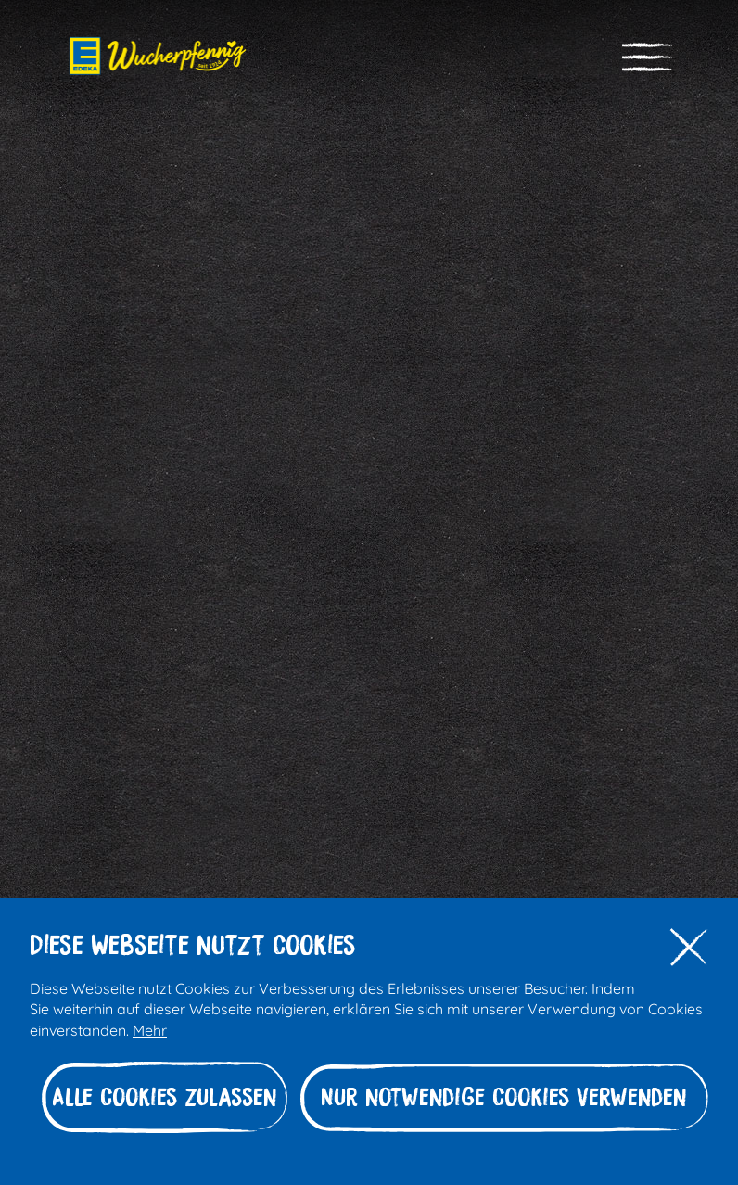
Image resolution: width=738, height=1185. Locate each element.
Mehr (150, 1028)
